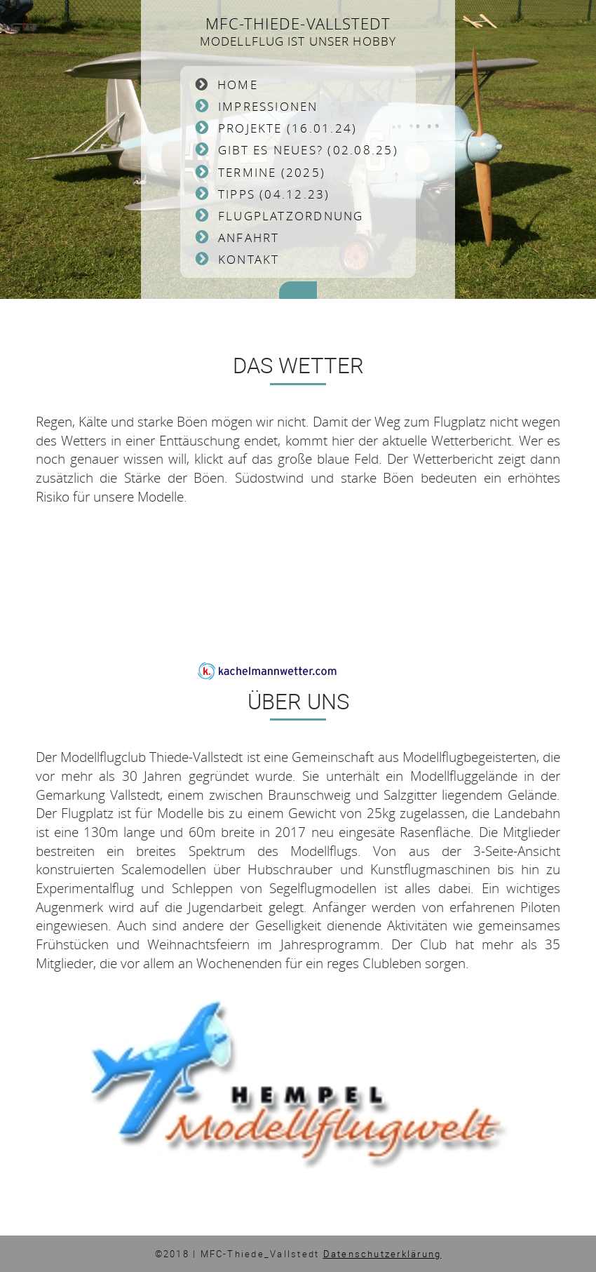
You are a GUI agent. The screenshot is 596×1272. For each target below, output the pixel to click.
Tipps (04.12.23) (274, 194)
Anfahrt (249, 237)
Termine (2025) (271, 172)
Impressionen (268, 106)
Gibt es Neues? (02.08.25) (308, 150)
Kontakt (249, 259)
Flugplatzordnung (291, 216)
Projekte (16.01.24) (288, 128)
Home (237, 84)
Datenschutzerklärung (382, 1253)
